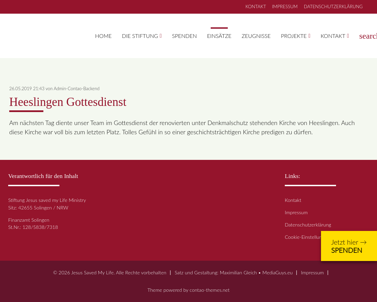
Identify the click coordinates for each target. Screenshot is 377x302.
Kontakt (333, 35)
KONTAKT (256, 6)
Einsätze (219, 35)
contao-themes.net (209, 290)
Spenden (184, 35)
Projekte (294, 35)
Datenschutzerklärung (308, 225)
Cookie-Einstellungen (307, 237)
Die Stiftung (140, 35)
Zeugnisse (256, 35)
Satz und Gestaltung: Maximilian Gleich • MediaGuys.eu (233, 272)
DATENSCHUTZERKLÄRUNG (333, 6)
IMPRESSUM (285, 6)
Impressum (296, 212)
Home (103, 35)
